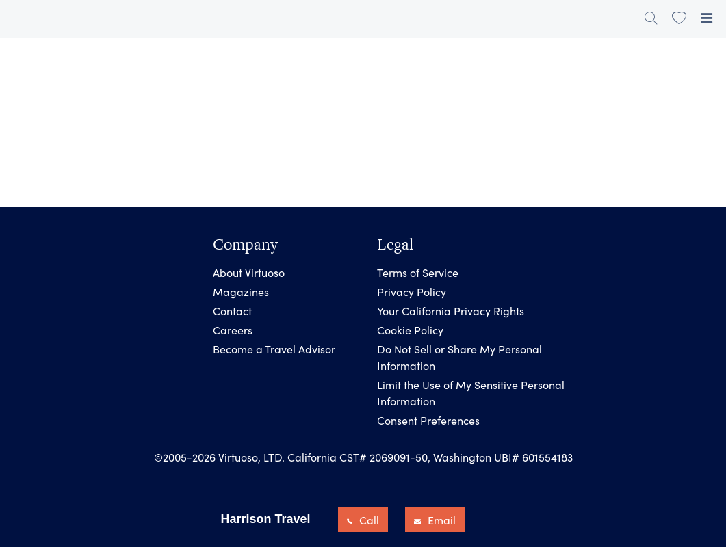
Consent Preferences (428, 419)
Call (363, 519)
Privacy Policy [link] (411, 291)
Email (435, 519)
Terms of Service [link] (417, 272)
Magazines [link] (241, 291)
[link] (679, 17)
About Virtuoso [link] (249, 272)
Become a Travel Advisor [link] (274, 348)
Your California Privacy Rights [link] (450, 310)
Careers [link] (232, 329)
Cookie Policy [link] (410, 329)
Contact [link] (232, 310)
